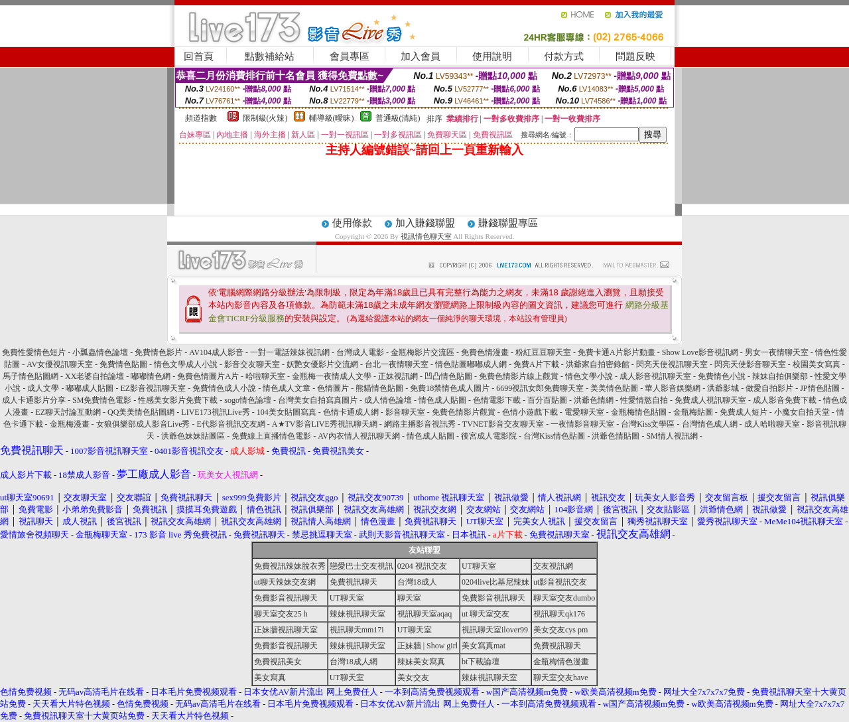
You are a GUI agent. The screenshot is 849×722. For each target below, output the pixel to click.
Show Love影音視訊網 (700, 352)
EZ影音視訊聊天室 (153, 388)
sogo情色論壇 (247, 400)
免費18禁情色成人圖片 (450, 388)
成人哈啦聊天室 (772, 424)
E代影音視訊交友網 (231, 424)
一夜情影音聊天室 (582, 424)
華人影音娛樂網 (672, 388)
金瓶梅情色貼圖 (639, 412)
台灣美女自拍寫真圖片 (318, 400)
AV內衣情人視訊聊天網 (359, 436)
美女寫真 (270, 677)
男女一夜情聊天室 (777, 352)
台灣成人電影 (360, 352)
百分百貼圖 (547, 400)
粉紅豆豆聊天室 (543, 352)
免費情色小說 (722, 376)
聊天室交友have (560, 677)
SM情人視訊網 (671, 436)
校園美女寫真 (816, 364)
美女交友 (413, 677)
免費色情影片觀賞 (463, 412)
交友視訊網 (553, 566)
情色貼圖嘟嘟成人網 (471, 364)
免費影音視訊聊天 (286, 598)
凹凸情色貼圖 (448, 376)
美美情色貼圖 (614, 388)
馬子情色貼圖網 (30, 376)
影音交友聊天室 (252, 364)
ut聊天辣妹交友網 (285, 582)
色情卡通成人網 (351, 412)
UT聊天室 (479, 566)
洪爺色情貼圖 (615, 436)
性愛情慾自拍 (644, 400)
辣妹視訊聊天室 (357, 613)
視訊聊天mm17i (357, 629)
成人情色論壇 (388, 400)
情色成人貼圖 (442, 400)
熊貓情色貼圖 (379, 388)
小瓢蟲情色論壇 (100, 352)
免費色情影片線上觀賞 (518, 376)
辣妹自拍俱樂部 (780, 376)
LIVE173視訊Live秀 (215, 412)
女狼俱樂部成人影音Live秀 (143, 424)
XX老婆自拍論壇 (94, 376)
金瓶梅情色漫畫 (561, 661)
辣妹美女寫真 (421, 661)
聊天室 (409, 598)
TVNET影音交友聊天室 (503, 424)
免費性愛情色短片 (34, 352)
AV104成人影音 (216, 352)
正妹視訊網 (398, 376)
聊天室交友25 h (281, 613)
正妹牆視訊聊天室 (286, 629)
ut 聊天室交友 (485, 613)
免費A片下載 (536, 364)
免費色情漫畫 (485, 352)
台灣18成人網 (353, 661)
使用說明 (492, 56)
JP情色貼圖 (819, 388)
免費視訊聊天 (353, 582)
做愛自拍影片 (769, 388)
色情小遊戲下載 (530, 412)
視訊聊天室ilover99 (495, 629)
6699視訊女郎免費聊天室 (540, 388)
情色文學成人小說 (186, 364)
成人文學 (43, 388)
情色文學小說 (589, 376)
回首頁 (199, 56)
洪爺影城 (723, 388)
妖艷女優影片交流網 (322, 364)
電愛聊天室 (584, 412)
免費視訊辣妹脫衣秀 (290, 566)
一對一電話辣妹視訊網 (290, 352)
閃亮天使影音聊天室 (750, 364)
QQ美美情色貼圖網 (140, 412)
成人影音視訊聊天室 (655, 376)
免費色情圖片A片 (208, 376)
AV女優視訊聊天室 (60, 364)
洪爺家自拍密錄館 (597, 364)
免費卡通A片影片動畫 (616, 352)
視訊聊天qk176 (559, 613)
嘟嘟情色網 (150, 376)
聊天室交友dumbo (564, 598)
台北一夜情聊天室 (396, 364)
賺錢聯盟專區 (508, 223)
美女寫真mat (483, 645)
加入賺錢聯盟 (425, 223)
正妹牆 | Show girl (427, 645)
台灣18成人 (417, 582)
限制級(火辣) (265, 118)
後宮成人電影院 (489, 436)
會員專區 (349, 56)
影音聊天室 (405, 412)
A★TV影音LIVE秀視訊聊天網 (324, 424)
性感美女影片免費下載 (178, 400)
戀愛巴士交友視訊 (361, 566)
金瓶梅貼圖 (693, 412)
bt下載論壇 (480, 661)
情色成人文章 (286, 388)
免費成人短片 (743, 412)
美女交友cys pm (560, 629)
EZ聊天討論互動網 (68, 412)
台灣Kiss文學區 (648, 424)
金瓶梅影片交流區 (422, 352)
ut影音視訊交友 (560, 582)
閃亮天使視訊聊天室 (672, 364)
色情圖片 (333, 388)
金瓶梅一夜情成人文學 (331, 376)
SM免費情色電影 (101, 400)
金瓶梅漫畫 (70, 424)
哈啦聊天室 (265, 376)
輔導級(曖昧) (331, 118)
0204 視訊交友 (422, 566)
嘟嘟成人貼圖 (89, 388)
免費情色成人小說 (224, 388)
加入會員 (420, 56)
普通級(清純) (398, 118)
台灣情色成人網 (710, 424)
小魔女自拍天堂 (802, 412)
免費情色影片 (158, 352)
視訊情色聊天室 (426, 236)
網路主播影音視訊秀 (420, 424)
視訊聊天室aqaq (424, 613)
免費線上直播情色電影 (271, 436)
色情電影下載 (497, 400)
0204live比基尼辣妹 (495, 582)
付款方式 (564, 56)
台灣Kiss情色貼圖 (554, 436)
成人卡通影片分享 (34, 400)
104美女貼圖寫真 (286, 412)
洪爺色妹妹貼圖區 (193, 436)
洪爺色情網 (594, 400)
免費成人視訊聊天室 (710, 400)
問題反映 (635, 56)
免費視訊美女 (278, 661)
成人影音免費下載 (784, 400)
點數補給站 (269, 56)
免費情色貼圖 (123, 364)
